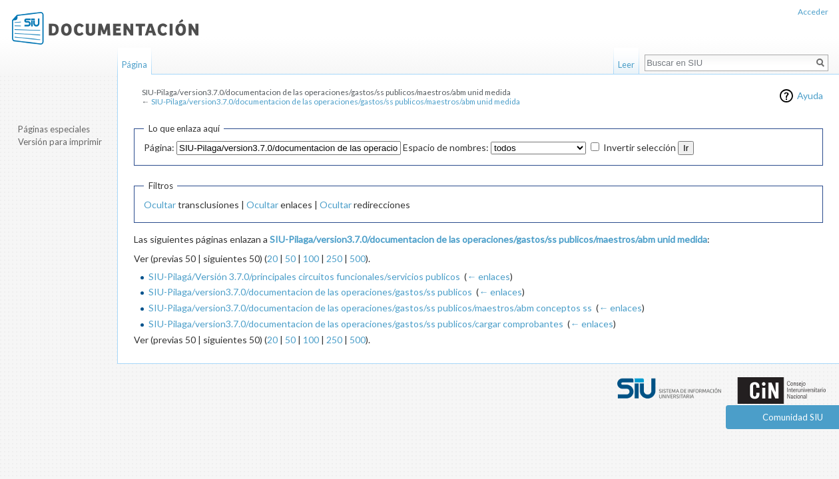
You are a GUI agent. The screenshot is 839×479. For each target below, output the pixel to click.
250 (334, 258)
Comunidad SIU (792, 417)
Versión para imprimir (60, 141)
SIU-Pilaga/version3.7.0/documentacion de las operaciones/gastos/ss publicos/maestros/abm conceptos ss (370, 307)
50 (290, 258)
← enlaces (488, 276)
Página (134, 64)
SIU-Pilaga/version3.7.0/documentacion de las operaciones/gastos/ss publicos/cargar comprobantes (355, 323)
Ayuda (810, 95)
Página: (159, 147)
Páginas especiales (54, 129)
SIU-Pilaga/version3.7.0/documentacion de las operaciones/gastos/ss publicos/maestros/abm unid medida (335, 101)
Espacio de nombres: (446, 147)
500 (358, 258)
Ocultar (160, 204)
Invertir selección (639, 147)
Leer (626, 64)
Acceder (813, 12)
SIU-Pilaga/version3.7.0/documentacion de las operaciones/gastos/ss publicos (310, 291)
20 (272, 258)
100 (311, 258)
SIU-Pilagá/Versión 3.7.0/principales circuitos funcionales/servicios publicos (304, 276)
